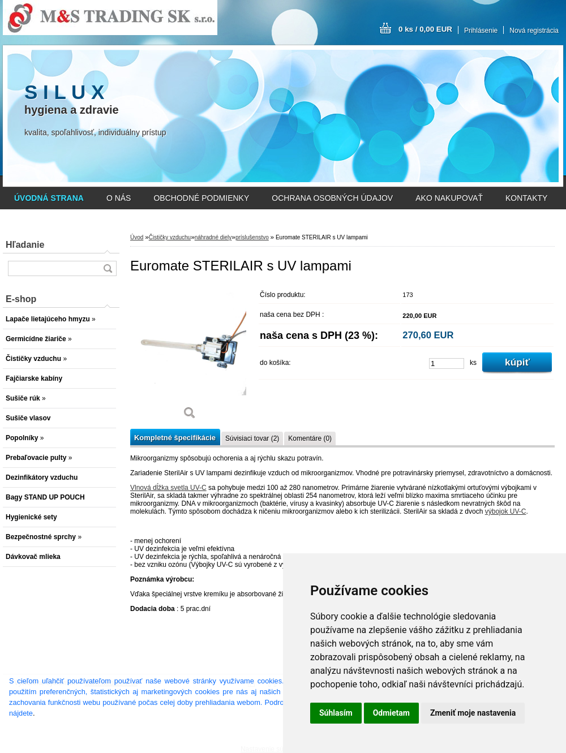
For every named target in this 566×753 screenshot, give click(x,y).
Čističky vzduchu (170, 237)
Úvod (136, 237)
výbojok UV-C (505, 511)
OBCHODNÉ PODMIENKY (201, 198)
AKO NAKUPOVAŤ (449, 198)
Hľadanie (25, 244)
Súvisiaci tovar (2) (252, 438)
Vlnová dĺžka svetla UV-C (168, 488)
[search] (107, 268)
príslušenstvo (252, 237)
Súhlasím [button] (336, 712)
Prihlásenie (481, 31)
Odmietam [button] (391, 712)
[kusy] (446, 363)
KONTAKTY (526, 198)
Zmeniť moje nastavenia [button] (473, 712)
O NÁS (118, 198)
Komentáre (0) (310, 438)
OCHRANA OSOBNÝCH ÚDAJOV (332, 198)
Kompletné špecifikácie (175, 437)
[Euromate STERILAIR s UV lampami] (189, 356)
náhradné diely (213, 237)
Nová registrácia (534, 31)
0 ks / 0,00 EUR (425, 29)
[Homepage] (49, 198)
